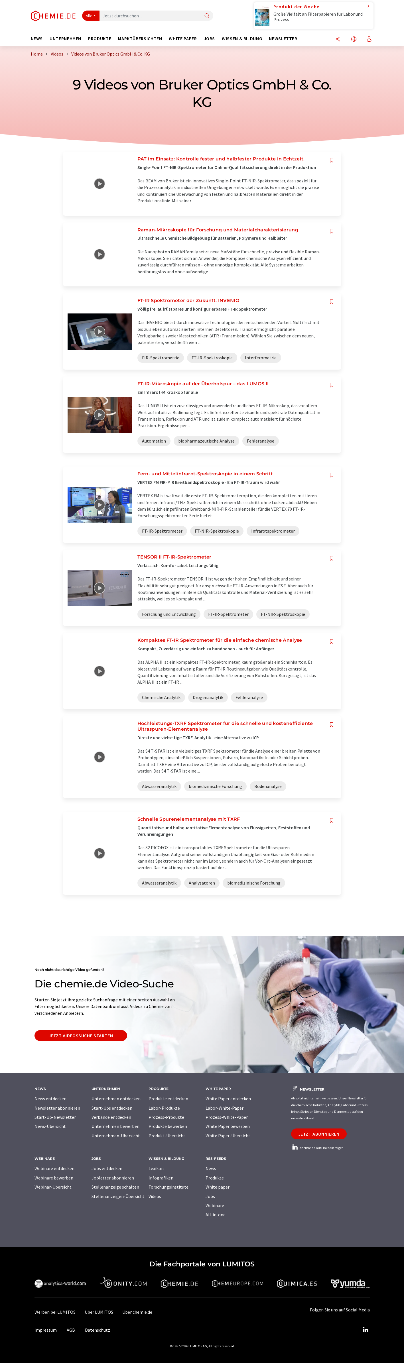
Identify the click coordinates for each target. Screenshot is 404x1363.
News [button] (37, 38)
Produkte (215, 1178)
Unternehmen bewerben (115, 1126)
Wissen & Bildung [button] (242, 38)
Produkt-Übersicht (167, 1135)
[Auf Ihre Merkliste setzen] (331, 160)
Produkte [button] (99, 38)
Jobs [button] (209, 38)
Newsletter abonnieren (57, 1108)
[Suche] (207, 16)
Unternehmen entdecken (116, 1098)
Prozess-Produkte (166, 1117)
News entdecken (50, 1098)
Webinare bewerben (53, 1178)
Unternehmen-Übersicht (116, 1135)
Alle (89, 15)
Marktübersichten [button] (140, 38)
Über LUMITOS (99, 1312)
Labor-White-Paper (224, 1108)
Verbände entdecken (111, 1117)
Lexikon (156, 1168)
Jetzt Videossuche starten (80, 1035)
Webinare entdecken (54, 1168)
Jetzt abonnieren (319, 1134)
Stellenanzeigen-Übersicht (118, 1196)
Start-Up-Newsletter (55, 1117)
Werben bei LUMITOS (55, 1312)
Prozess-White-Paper (227, 1117)
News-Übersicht (50, 1126)
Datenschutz (97, 1330)
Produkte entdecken (168, 1098)
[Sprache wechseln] (354, 39)
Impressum (45, 1330)
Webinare (215, 1205)
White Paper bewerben (228, 1126)
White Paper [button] (183, 38)
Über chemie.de (137, 1312)
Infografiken (161, 1178)
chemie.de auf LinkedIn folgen (317, 1148)
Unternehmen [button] (65, 38)
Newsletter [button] (283, 38)
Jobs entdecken (107, 1168)
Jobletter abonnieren (113, 1178)
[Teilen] (338, 39)
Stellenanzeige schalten (115, 1187)
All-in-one (216, 1214)
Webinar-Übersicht (53, 1187)
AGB (71, 1330)
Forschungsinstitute (168, 1187)
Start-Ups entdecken (112, 1108)
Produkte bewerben (168, 1126)
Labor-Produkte (164, 1108)
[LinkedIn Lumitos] (366, 1330)
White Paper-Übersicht (228, 1135)
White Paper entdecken (228, 1098)
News (211, 1168)
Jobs (210, 1196)
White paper (218, 1187)
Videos (155, 1196)
